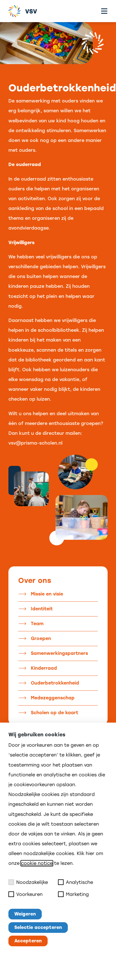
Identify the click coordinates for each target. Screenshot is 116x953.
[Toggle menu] (104, 11)
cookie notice (37, 863)
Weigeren (25, 914)
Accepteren (28, 940)
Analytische (75, 882)
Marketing (73, 894)
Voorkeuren (25, 894)
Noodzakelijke (28, 882)
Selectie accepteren (38, 927)
